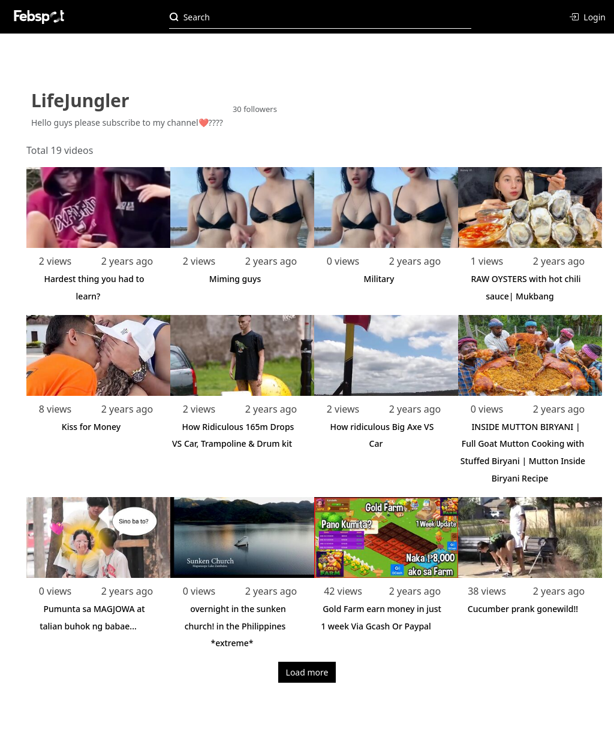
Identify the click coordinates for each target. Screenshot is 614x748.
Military (379, 278)
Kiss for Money (91, 426)
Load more (307, 672)
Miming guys (235, 278)
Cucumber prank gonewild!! (523, 608)
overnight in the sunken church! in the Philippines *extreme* (235, 626)
